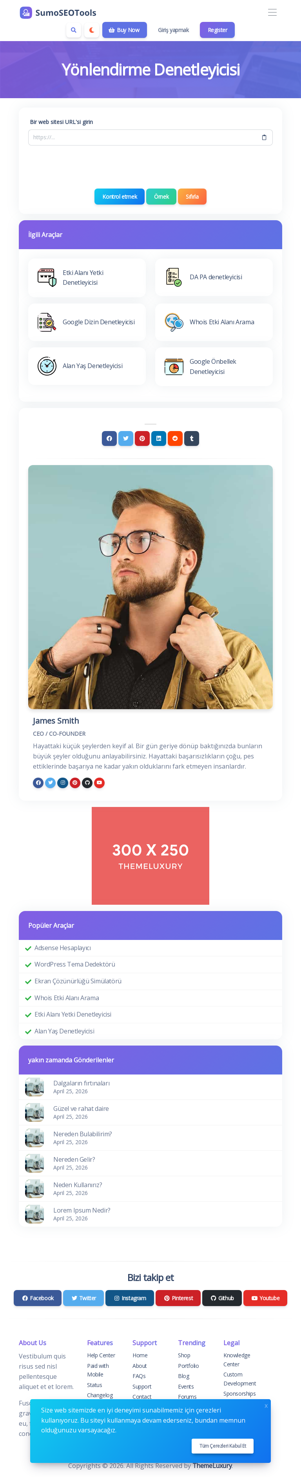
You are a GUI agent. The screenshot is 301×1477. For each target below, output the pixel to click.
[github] (87, 783)
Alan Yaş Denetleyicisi (64, 1031)
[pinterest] (75, 783)
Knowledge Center (236, 1359)
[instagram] (62, 783)
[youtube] (99, 783)
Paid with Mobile (98, 1370)
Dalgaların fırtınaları (81, 1083)
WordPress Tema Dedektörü (74, 964)
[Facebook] (109, 438)
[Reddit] (175, 438)
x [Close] (266, 1405)
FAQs (138, 1376)
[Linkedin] (158, 438)
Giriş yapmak (173, 30)
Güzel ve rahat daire (81, 1108)
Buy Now (124, 30)
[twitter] (50, 783)
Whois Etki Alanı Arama (66, 998)
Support (141, 1386)
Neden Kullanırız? (77, 1185)
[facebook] (38, 783)
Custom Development (239, 1379)
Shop (184, 1355)
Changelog (99, 1395)
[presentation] (150, 167)
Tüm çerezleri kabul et (222, 1446)
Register (217, 30)
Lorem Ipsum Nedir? (82, 1210)
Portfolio (188, 1365)
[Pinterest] (142, 438)
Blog (183, 1376)
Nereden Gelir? (74, 1159)
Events (186, 1386)
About (139, 1365)
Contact (141, 1396)
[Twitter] (125, 438)
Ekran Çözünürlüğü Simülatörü (77, 981)
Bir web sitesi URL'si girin (61, 122)
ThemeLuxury (212, 1465)
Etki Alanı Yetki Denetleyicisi (72, 1014)
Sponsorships (239, 1393)
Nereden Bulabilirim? (82, 1134)
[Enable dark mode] (91, 30)
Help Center (101, 1355)
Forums (187, 1396)
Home (139, 1355)
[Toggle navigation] (272, 12)
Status (94, 1385)
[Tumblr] (191, 438)
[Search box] (73, 30)
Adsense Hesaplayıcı (62, 947)
